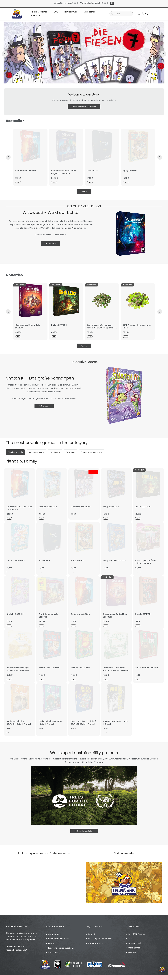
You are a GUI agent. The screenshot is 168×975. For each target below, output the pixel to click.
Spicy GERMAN (130, 170)
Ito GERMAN (92, 170)
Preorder (132, 952)
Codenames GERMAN (25, 170)
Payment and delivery (58, 938)
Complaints (53, 934)
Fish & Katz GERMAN (16, 560)
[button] (139, 13)
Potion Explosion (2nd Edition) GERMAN (145, 562)
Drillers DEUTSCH (59, 325)
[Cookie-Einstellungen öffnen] (162, 969)
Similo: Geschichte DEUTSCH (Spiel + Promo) (19, 722)
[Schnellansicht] (18, 182)
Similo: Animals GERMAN (146, 667)
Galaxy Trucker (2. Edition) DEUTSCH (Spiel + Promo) (83, 722)
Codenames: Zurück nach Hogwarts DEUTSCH (63, 172)
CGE (130, 938)
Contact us (53, 952)
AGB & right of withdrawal (100, 938)
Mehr (87, 13)
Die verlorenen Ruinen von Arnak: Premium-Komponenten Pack (102, 328)
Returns (51, 943)
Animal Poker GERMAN (49, 667)
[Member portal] (143, 13)
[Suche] (122, 13)
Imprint (91, 934)
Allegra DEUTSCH (111, 506)
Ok (112, 3)
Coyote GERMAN (143, 614)
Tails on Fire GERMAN (80, 667)
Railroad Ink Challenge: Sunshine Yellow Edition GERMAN (18, 670)
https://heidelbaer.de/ (16, 950)
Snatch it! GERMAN (15, 614)
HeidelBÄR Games (136, 934)
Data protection (95, 943)
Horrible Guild (134, 943)
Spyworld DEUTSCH (48, 506)
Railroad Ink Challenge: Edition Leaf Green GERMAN (116, 669)
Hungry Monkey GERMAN (114, 560)
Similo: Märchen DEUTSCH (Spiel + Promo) (51, 722)
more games (134, 947)
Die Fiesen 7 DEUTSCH (81, 506)
